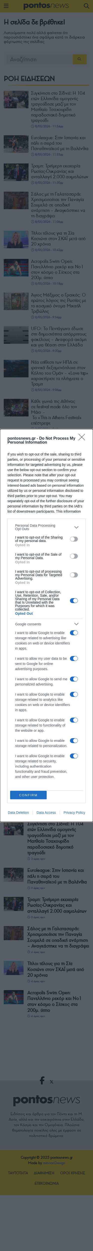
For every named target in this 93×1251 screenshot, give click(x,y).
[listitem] (46, 527)
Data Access (46, 813)
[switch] (74, 539)
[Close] (83, 438)
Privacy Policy (74, 813)
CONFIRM (28, 795)
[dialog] (46, 625)
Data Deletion (18, 813)
